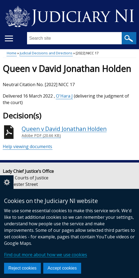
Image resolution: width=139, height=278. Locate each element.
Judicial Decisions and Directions (46, 53)
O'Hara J (64, 96)
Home (11, 53)
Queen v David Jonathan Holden (64, 131)
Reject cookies (22, 268)
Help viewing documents (27, 146)
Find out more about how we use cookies (45, 255)
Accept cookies (62, 268)
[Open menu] (8, 38)
